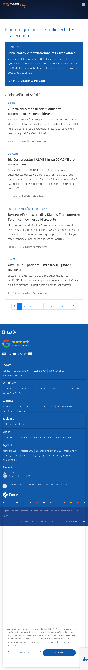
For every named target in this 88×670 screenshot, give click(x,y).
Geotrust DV (8, 406)
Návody (12, 259)
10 (68, 306)
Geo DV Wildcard (26, 406)
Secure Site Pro (25, 388)
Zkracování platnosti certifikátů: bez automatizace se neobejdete (34, 111)
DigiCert (13, 154)
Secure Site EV (71, 388)
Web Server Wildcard (12, 375)
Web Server (40, 371)
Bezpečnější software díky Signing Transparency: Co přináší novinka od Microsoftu (44, 217)
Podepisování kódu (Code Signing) (29, 209)
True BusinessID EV (66, 406)
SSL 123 (6, 371)
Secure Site (8, 388)
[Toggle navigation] (84, 4)
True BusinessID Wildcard (15, 411)
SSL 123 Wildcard (22, 371)
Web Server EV (56, 371)
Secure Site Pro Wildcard (48, 388)
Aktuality (14, 47)
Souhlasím (59, 652)
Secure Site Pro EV (11, 393)
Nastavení (24, 652)
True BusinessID (46, 406)
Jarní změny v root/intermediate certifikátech (41, 53)
